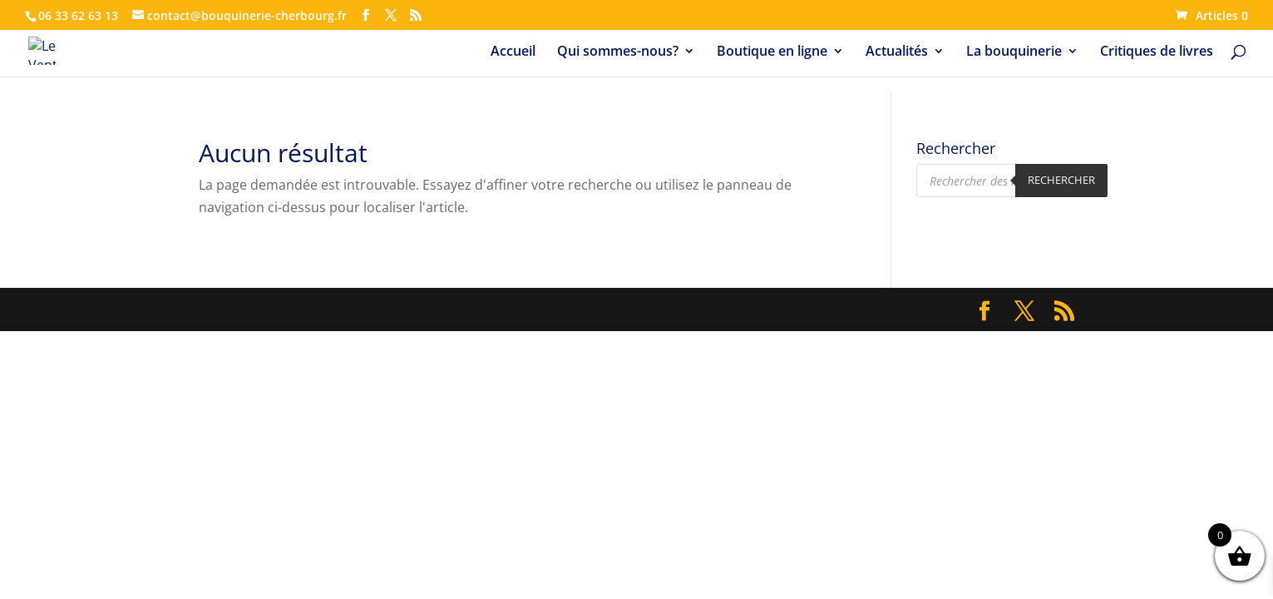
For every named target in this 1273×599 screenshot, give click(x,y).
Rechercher (1061, 179)
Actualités (897, 52)
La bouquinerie (1014, 52)
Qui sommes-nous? (617, 52)
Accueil (513, 52)
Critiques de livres (1156, 52)
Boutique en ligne (772, 52)
